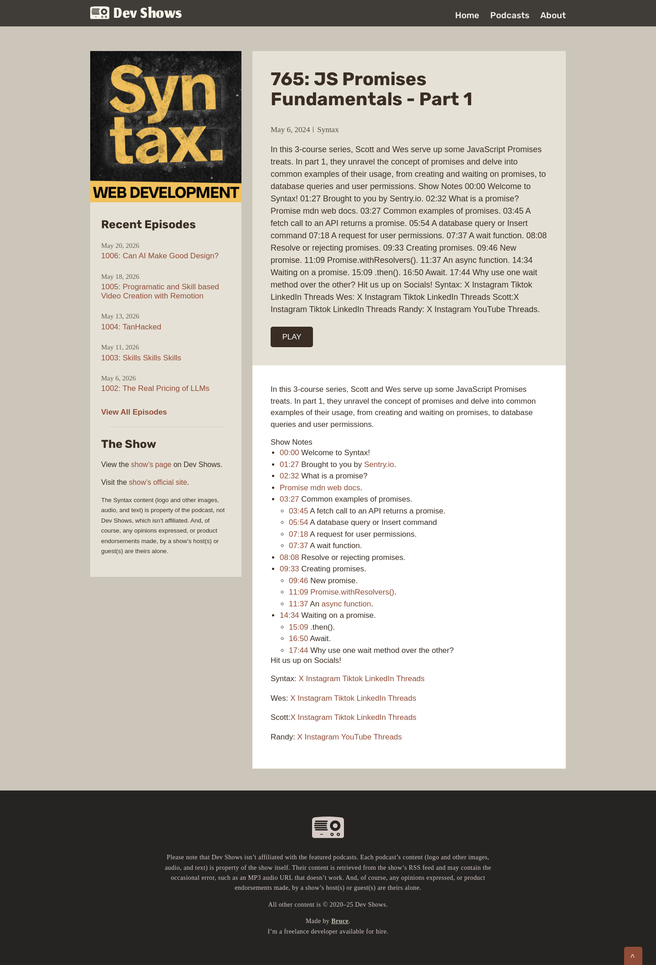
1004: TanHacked (131, 327)
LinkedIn (379, 678)
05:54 (298, 522)
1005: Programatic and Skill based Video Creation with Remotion (160, 291)
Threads (410, 678)
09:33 (289, 569)
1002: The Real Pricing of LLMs (155, 388)
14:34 (289, 615)
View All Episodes (134, 412)
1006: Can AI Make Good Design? (160, 256)
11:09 (298, 592)
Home (467, 15)
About (553, 15)
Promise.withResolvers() (352, 592)
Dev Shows (136, 13)
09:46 (298, 580)
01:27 (289, 464)
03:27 (289, 499)
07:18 (298, 534)
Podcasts (509, 15)
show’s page (151, 464)
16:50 (298, 638)
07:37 (298, 545)
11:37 (298, 604)
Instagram (323, 678)
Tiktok (353, 678)
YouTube (356, 737)
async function (346, 604)
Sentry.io (379, 464)
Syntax (327, 129)
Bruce (339, 921)
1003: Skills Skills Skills (141, 358)
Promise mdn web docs (320, 487)
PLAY (292, 337)
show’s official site (158, 482)
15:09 (298, 627)
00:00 (289, 452)
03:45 (298, 511)
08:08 (289, 557)
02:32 (289, 476)
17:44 (298, 650)
